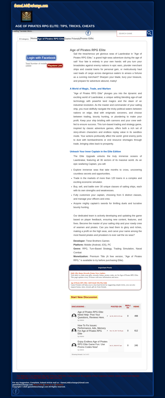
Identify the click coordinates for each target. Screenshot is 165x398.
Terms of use (52, 385)
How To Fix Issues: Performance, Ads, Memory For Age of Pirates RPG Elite (92, 329)
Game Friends (70, 39)
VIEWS (136, 307)
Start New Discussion (84, 297)
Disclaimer (63, 385)
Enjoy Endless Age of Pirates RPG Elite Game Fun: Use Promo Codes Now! (92, 344)
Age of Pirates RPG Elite (50, 39)
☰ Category (24, 39)
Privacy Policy (39, 385)
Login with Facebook (41, 58)
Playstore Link (55, 66)
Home (34, 39)
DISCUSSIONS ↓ (78, 307)
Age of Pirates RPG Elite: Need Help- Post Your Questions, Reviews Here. (91, 315)
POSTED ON (116, 307)
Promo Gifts (83, 39)
